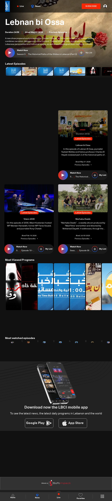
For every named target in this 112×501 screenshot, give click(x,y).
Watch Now (22, 50)
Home (12, 496)
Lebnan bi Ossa (34, 23)
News (36, 6)
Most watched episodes (20, 338)
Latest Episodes (15, 64)
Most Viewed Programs (19, 260)
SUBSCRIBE (91, 6)
